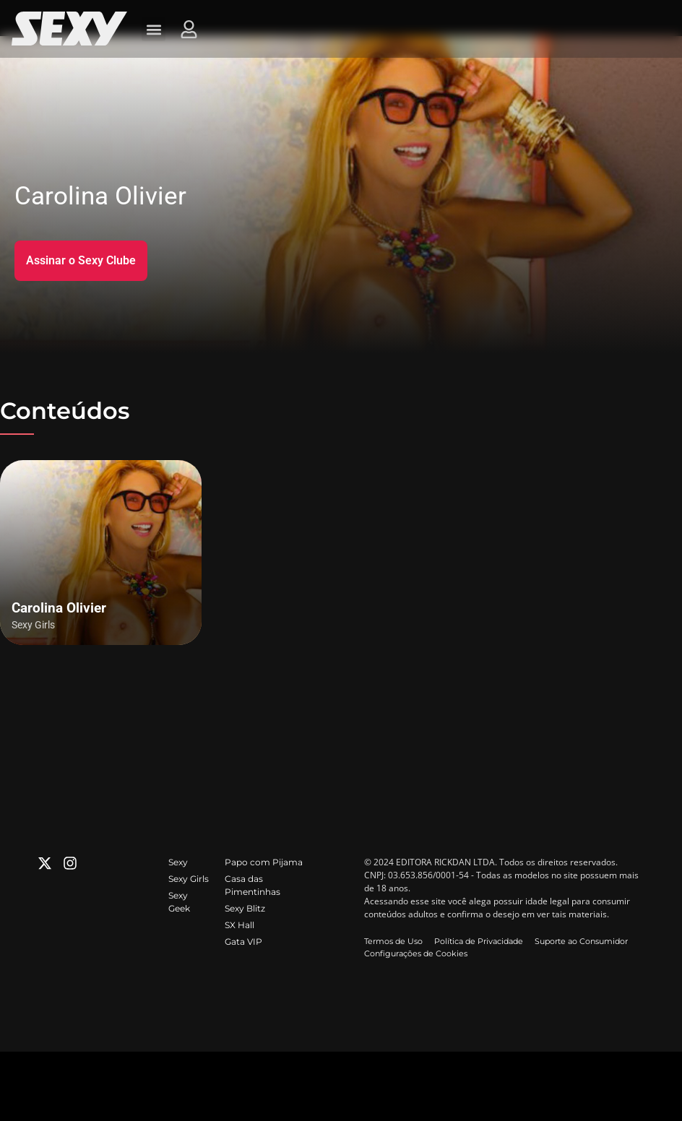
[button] (153, 29)
